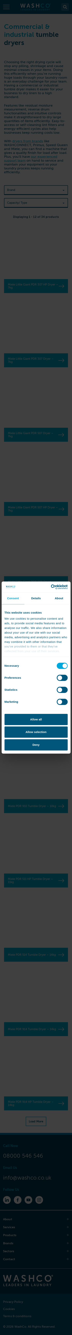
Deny (36, 744)
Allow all (36, 719)
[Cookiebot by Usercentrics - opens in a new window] (51, 586)
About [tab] (59, 598)
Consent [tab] (13, 598)
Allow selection (36, 732)
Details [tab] (36, 598)
